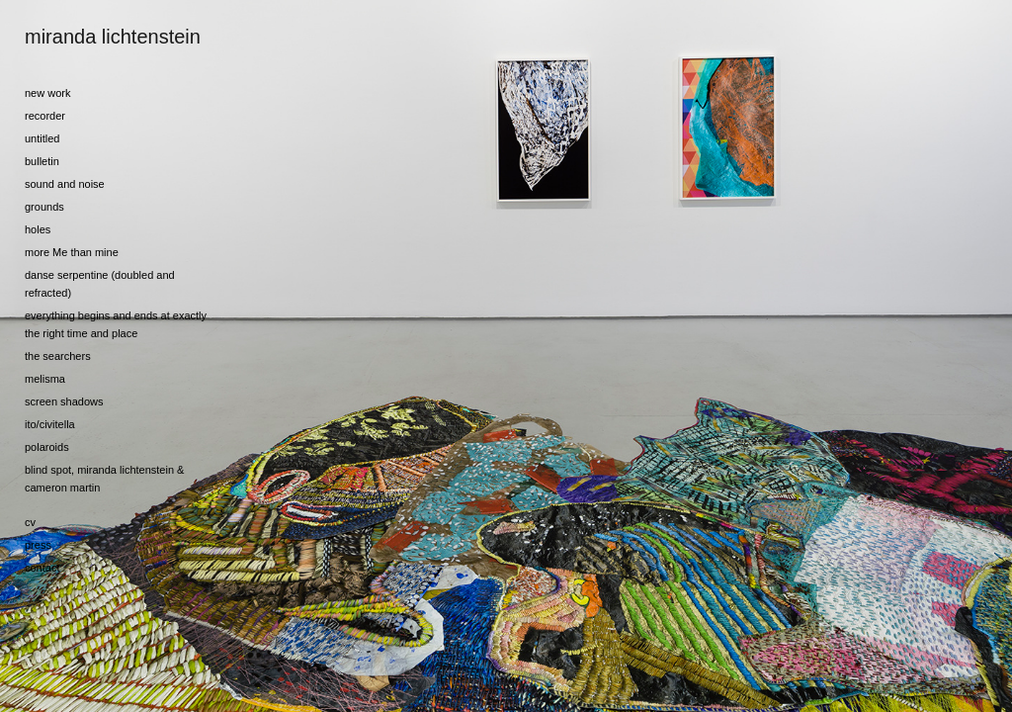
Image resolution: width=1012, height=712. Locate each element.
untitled (42, 138)
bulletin (42, 161)
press (38, 545)
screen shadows (64, 401)
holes (37, 229)
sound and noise (65, 184)
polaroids (47, 447)
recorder (45, 116)
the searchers (58, 356)
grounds (44, 207)
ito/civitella (50, 424)
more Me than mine (72, 252)
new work (47, 93)
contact (42, 568)
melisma (45, 379)
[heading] (74, 37)
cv (30, 522)
